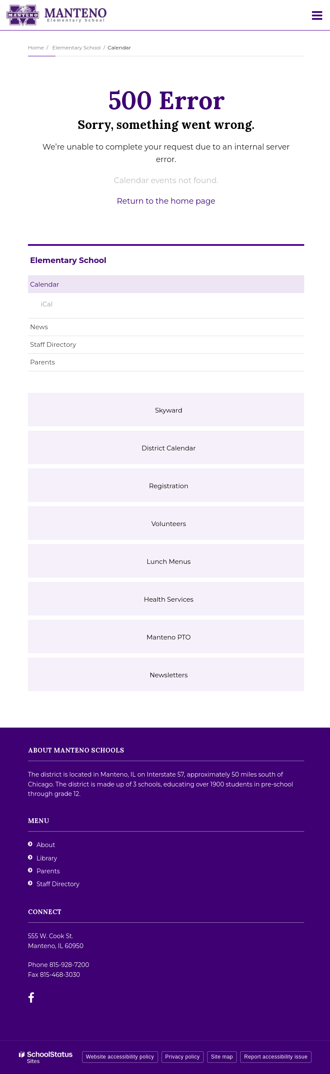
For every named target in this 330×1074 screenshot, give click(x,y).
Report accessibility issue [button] (276, 1057)
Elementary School (76, 47)
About (46, 845)
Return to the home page (166, 201)
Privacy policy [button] (182, 1057)
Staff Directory (53, 344)
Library (47, 858)
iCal (46, 304)
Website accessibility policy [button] (120, 1057)
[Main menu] (317, 15)
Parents (42, 362)
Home (36, 47)
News (39, 327)
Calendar (44, 284)
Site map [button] (222, 1057)
